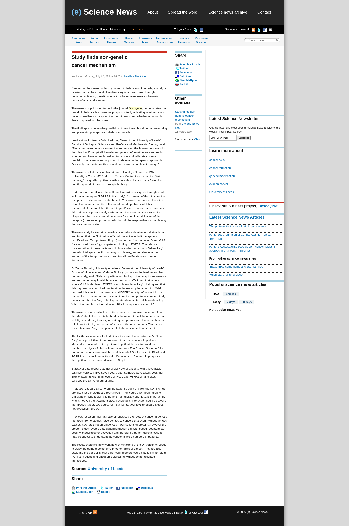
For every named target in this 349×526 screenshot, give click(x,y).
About (153, 12)
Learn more (136, 29)
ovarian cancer (218, 184)
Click (197, 139)
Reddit (105, 492)
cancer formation (220, 168)
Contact (264, 12)
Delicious (147, 487)
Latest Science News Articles (237, 217)
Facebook (127, 487)
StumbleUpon (84, 492)
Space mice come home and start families (236, 266)
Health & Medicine (135, 76)
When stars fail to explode (226, 274)
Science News (104, 11)
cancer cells (217, 160)
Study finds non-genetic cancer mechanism (185, 115)
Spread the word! (183, 12)
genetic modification (222, 176)
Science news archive (228, 12)
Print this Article (86, 487)
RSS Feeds (88, 513)
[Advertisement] (188, 223)
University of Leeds (106, 469)
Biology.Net (268, 206)
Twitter (108, 487)
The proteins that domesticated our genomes (238, 226)
